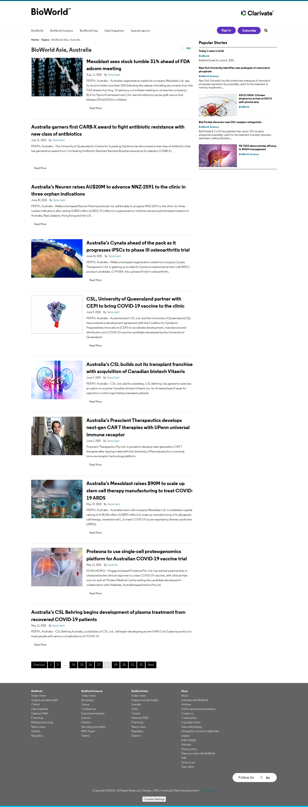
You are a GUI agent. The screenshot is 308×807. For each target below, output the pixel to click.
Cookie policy (189, 718)
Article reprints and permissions (198, 709)
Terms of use (188, 762)
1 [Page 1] (51, 664)
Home (34, 39)
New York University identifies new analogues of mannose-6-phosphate (234, 69)
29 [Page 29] (115, 664)
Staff (183, 758)
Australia (136, 704)
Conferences (88, 709)
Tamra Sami (114, 74)
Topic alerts (187, 766)
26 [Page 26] (90, 664)
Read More (95, 108)
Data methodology (191, 727)
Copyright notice (190, 722)
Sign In (226, 30)
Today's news (38, 695)
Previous (39, 664)
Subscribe (249, 30)
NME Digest (88, 731)
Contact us (187, 713)
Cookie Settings (154, 799)
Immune (85, 718)
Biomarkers (87, 700)
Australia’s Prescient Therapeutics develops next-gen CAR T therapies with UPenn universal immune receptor (138, 427)
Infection (86, 722)
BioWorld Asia (89, 30)
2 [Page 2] (58, 664)
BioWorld (37, 30)
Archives (186, 704)
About (184, 695)
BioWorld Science (61, 30)
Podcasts (186, 744)
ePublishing (208, 790)
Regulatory (37, 735)
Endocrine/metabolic (93, 713)
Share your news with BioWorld (198, 753)
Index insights (188, 740)
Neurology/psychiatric (93, 727)
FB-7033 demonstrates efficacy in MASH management (257, 147)
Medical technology (42, 722)
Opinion (35, 731)
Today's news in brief (211, 51)
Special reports (140, 30)
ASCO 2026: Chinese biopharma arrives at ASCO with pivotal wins (255, 98)
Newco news (38, 727)
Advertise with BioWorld (194, 700)
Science (135, 735)
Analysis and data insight (44, 700)
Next (151, 664)
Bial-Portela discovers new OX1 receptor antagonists (230, 122)
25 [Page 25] (81, 664)
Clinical (35, 704)
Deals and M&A (40, 713)
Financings (37, 718)
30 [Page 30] (124, 664)
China (134, 709)
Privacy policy (189, 749)
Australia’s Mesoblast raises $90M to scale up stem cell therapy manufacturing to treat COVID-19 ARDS (139, 490)
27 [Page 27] (98, 664)
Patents (85, 735)
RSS (188, 48)
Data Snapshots (114, 30)
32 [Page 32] (141, 664)
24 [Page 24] (73, 664)
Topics (45, 39)
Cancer (85, 704)
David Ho (112, 565)
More (184, 691)
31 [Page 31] (132, 664)
